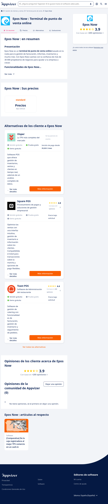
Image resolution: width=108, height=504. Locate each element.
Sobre (40, 479)
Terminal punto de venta (34, 11)
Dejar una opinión (54, 384)
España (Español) (89, 495)
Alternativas (38, 30)
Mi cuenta (77, 479)
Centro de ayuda (80, 484)
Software (41, 484)
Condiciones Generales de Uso (13, 489)
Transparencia (7, 485)
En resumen (9, 30)
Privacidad (6, 480)
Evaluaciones (55, 30)
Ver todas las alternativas (34, 347)
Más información (45, 189)
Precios (24, 30)
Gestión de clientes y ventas (14, 11)
